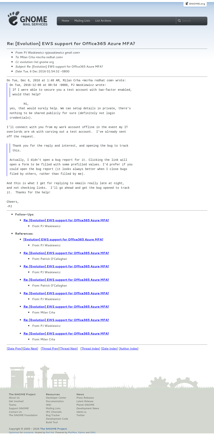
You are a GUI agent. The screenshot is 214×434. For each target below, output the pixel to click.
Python (81, 432)
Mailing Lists (82, 21)
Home (65, 21)
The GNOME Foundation (23, 415)
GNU (93, 432)
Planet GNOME (85, 404)
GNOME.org (197, 3)
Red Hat (50, 432)
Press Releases (85, 397)
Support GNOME (19, 408)
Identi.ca (81, 412)
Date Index (109, 348)
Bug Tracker (53, 415)
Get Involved (16, 401)
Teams (12, 404)
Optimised (14, 432)
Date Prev (14, 348)
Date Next (30, 348)
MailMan (72, 432)
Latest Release (84, 401)
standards (28, 432)
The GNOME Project (22, 394)
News (80, 394)
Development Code (57, 418)
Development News (87, 408)
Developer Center (56, 397)
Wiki (48, 404)
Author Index (128, 348)
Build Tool (52, 422)
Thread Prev (50, 348)
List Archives (103, 21)
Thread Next (68, 348)
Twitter (80, 415)
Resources (53, 394)
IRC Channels (54, 412)
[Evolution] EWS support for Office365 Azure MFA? (63, 239)
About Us (14, 397)
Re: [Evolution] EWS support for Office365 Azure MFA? (66, 220)
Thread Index (90, 348)
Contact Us (15, 412)
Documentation (55, 401)
